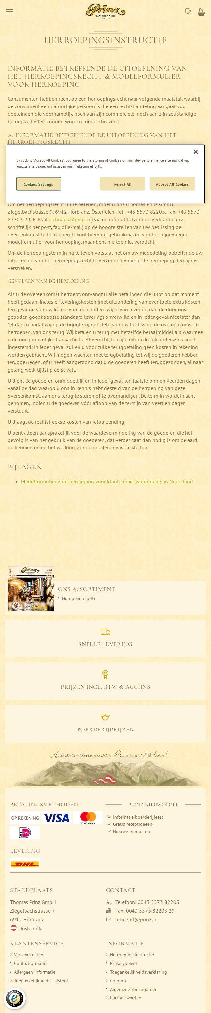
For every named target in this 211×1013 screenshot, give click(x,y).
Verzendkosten (28, 955)
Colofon (118, 981)
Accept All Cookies (172, 183)
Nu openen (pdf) (78, 598)
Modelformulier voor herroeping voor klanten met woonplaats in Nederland (107, 481)
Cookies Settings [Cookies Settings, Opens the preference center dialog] (38, 183)
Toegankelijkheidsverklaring (138, 972)
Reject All (123, 183)
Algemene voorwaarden (134, 989)
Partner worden (125, 998)
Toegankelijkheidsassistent (41, 981)
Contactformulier (31, 963)
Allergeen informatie (34, 972)
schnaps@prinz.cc (70, 219)
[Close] (195, 152)
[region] (105, 174)
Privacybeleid (123, 963)
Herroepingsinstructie (132, 955)
